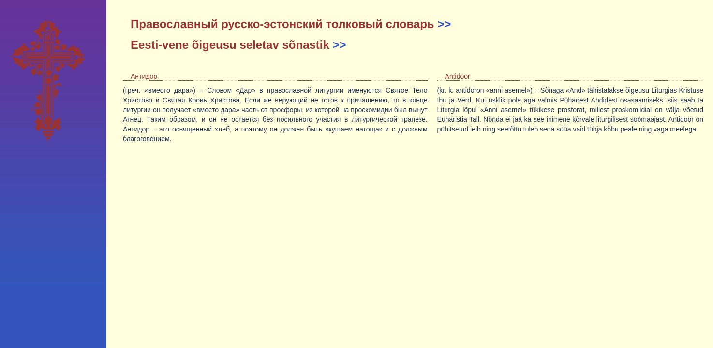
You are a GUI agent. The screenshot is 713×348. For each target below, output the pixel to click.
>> (444, 23)
